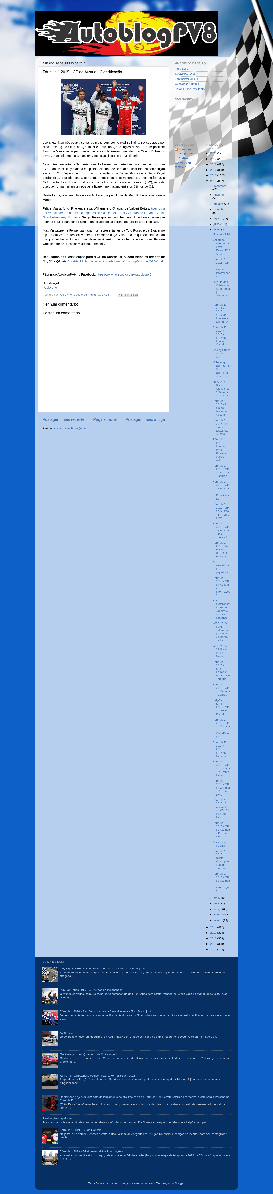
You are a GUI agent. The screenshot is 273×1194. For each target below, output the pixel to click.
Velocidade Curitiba (187, 83)
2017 (213, 169)
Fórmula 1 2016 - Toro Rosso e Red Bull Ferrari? (221, 549)
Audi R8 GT (67, 1032)
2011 (213, 944)
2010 (213, 949)
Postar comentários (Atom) (71, 428)
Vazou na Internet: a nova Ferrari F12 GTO (221, 246)
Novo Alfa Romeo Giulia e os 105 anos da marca (221, 388)
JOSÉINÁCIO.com (186, 73)
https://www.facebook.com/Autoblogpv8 (124, 274)
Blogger (179, 1183)
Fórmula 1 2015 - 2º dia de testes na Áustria (220, 407)
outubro (219, 203)
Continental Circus (186, 78)
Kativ (152, 1183)
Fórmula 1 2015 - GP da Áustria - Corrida (221, 471)
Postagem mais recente (63, 419)
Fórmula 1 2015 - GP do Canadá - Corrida (221, 689)
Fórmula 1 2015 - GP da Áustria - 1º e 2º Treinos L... (221, 530)
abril (217, 903)
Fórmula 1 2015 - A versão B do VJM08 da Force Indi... (221, 808)
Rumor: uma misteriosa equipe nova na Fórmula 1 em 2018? (98, 1075)
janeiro (218, 920)
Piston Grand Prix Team (190, 89)
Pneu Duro (181, 68)
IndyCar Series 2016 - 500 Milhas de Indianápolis (91, 989)
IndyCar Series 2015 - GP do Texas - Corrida (221, 707)
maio (217, 897)
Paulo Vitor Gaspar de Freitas (186, 153)
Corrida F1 (75, 261)
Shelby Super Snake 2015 (221, 353)
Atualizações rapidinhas (57, 1118)
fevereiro (219, 914)
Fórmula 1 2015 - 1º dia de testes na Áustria (220, 427)
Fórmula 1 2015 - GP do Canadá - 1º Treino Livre (221, 829)
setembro (219, 209)
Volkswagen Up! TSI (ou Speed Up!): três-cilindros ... (222, 369)
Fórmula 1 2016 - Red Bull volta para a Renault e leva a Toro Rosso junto (106, 1011)
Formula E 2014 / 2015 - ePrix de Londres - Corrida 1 (220, 336)
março (218, 909)
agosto (218, 218)
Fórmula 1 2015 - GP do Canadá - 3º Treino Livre (221, 768)
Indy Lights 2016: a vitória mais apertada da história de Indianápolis (102, 968)
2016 (213, 175)
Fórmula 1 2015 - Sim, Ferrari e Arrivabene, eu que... (221, 670)
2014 (213, 927)
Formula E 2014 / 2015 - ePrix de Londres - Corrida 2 (220, 313)
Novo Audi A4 (221, 234)
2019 (213, 158)
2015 (213, 181)
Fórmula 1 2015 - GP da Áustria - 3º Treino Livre (221, 511)
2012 (213, 938)
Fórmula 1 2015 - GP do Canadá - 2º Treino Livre (221, 787)
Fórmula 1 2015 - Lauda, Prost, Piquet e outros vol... (220, 450)
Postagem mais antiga (145, 419)
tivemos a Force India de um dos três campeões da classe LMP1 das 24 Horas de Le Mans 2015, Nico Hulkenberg (104, 213)
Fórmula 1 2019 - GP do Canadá (80, 1130)
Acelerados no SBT (220, 844)
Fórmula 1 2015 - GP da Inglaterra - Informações (221, 268)
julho (217, 224)
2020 (213, 153)
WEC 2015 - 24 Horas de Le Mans (220, 651)
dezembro (220, 186)
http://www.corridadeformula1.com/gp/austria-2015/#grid (124, 261)
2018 (213, 164)
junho (217, 229)
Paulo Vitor (50, 287)
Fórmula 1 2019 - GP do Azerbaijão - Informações (91, 1151)
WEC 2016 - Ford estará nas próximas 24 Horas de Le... (221, 632)
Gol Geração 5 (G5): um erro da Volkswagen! (88, 1054)
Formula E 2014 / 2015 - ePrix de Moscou (220, 749)
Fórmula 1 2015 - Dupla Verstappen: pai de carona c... (221, 859)
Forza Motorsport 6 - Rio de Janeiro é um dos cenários (221, 609)
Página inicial (105, 419)
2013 (213, 932)
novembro (220, 194)
